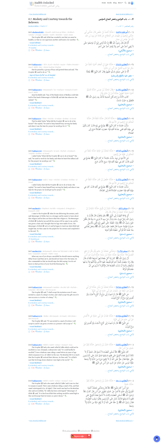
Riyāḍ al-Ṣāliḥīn (33, 26)
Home (104, 2)
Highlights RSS (85, 431)
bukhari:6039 (37, 179)
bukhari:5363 (37, 151)
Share (47, 50)
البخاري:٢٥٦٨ (121, 287)
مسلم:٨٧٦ (123, 208)
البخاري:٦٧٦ (122, 119)
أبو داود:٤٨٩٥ (122, 32)
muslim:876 (36, 208)
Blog (115, 2)
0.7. (50, 20)
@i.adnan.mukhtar (70, 431)
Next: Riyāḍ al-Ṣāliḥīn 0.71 (124, 14)
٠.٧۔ (116, 19)
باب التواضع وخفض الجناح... (117, 54)
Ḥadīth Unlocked (44, 3)
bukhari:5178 (37, 316)
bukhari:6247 (37, 64)
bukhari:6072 (37, 89)
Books (109, 2)
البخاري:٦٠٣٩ (122, 180)
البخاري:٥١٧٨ (121, 316)
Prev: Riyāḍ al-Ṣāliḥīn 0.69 (37, 14)
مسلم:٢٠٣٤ (122, 251)
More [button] (120, 2)
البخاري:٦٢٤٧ (122, 65)
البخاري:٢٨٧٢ (122, 345)
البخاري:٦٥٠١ (122, 381)
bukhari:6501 (37, 380)
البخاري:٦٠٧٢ (122, 90)
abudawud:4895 (38, 32)
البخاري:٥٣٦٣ (122, 151)
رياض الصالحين (129, 26)
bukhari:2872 (37, 345)
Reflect (40, 50)
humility (33, 48)
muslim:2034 (36, 251)
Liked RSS (96, 431)
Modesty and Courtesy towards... (42, 45)
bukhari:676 (36, 118)
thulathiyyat (34, 239)
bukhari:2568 (37, 287)
